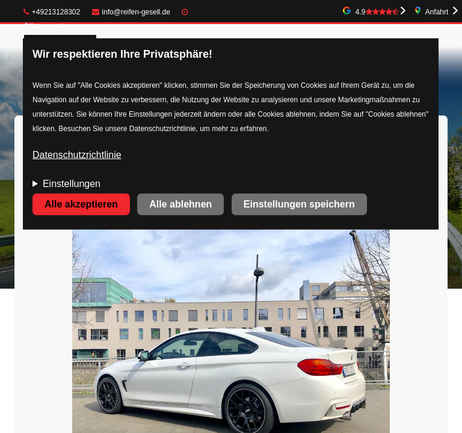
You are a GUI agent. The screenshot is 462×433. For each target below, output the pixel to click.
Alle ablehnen (180, 204)
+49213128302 (51, 12)
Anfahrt (437, 12)
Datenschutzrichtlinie (77, 155)
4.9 (377, 12)
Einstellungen (71, 184)
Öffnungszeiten (47, 26)
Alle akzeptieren (81, 204)
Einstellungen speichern (299, 204)
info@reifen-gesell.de (131, 12)
